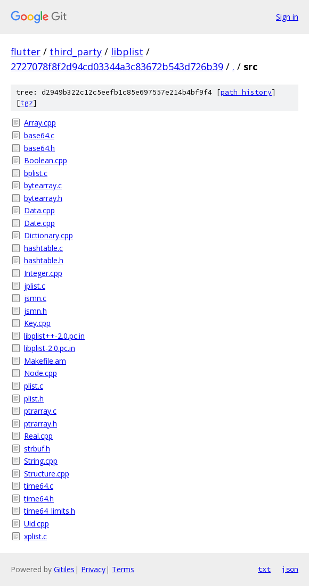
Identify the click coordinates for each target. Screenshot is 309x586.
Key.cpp (37, 323)
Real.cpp (38, 436)
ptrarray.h (40, 423)
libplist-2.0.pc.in (49, 348)
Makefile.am (45, 361)
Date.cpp (39, 223)
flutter (25, 51)
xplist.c (35, 536)
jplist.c (34, 286)
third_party (76, 51)
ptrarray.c (40, 411)
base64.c (39, 135)
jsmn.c (35, 298)
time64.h (39, 498)
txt (264, 569)
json (289, 569)
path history (246, 92)
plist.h (34, 399)
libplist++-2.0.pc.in (54, 336)
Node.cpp (40, 373)
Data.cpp (39, 210)
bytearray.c (43, 185)
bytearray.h (43, 198)
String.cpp (41, 461)
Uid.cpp (36, 523)
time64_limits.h (49, 511)
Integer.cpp (43, 273)
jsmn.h (35, 311)
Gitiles (64, 569)
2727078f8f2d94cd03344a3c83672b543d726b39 (117, 66)
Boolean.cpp (45, 160)
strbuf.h (37, 448)
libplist (127, 51)
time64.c (38, 486)
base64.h (39, 148)
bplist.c (35, 173)
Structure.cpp (46, 473)
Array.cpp (40, 123)
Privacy (93, 569)
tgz (26, 102)
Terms (123, 569)
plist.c (33, 386)
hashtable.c (43, 248)
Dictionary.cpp (48, 235)
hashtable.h (43, 260)
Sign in (287, 17)
